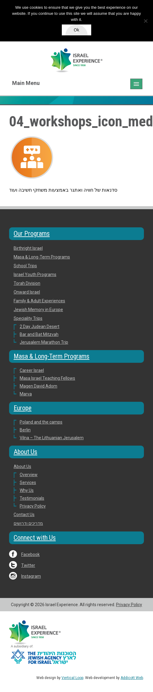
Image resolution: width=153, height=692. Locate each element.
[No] (145, 21)
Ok (76, 30)
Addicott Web (132, 678)
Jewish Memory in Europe (38, 309)
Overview (29, 474)
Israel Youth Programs (35, 274)
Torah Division (27, 283)
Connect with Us (35, 537)
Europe (23, 408)
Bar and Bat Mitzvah (39, 334)
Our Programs (32, 233)
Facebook (30, 554)
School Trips (25, 265)
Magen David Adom (38, 386)
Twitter (28, 565)
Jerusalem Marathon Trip (44, 342)
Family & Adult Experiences (39, 300)
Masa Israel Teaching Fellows (47, 378)
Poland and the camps (41, 422)
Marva (26, 393)
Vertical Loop (72, 678)
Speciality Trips (28, 318)
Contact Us (24, 514)
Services (28, 482)
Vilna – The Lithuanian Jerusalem (52, 437)
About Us (25, 452)
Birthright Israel (28, 248)
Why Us (27, 490)
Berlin (25, 429)
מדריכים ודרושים (28, 523)
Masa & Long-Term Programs (42, 257)
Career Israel (32, 370)
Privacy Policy (33, 506)
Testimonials (32, 498)
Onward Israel (27, 292)
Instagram (31, 576)
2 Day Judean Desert (39, 326)
